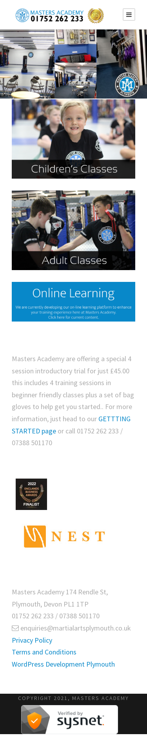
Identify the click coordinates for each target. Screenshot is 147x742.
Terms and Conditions (44, 651)
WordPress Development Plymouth (63, 664)
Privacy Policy (32, 640)
